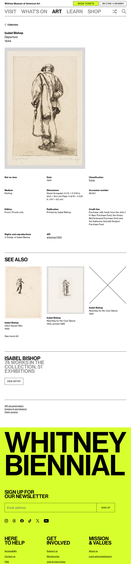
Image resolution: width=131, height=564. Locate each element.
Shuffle (114, 11)
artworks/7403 (54, 237)
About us (93, 551)
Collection (12, 24)
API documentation (14, 406)
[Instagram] (6, 521)
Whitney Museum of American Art (22, 3)
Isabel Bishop (14, 33)
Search (124, 11)
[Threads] (14, 521)
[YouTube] (46, 521)
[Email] (51, 507)
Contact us (10, 556)
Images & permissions (16, 409)
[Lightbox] (45, 108)
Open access (11, 412)
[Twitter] (38, 521)
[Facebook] (22, 521)
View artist (14, 381)
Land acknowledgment (100, 556)
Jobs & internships (56, 561)
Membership (53, 556)
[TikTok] (30, 521)
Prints (92, 180)
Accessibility (11, 551)
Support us (52, 551)
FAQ (7, 561)
